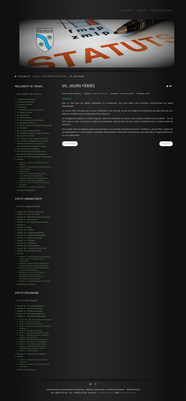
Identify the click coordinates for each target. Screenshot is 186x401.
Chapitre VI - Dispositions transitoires (31, 354)
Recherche (141, 10)
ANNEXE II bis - (24, 171)
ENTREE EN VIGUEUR (26, 190)
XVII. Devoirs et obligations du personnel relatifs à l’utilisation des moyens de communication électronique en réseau (32, 143)
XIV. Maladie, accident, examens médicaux (33, 133)
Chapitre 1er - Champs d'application (31, 212)
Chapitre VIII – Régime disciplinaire (30, 233)
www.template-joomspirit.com (184, 389)
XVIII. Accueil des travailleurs (28, 149)
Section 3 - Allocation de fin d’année (31, 324)
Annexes (20, 159)
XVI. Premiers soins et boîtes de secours (32, 138)
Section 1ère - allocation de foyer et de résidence (35, 319)
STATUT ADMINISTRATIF (28, 206)
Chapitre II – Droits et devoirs (28, 214)
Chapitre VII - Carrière (25, 230)
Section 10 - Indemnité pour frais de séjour (33, 344)
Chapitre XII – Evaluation (26, 243)
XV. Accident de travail (25, 136)
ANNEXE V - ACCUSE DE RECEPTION (32, 187)
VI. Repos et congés (24, 112)
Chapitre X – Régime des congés (29, 238)
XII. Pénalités (22, 128)
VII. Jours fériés (23, 115)
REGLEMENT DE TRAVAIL (29, 94)
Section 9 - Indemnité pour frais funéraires (33, 342)
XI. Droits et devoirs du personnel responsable (34, 125)
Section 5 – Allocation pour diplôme (30, 330)
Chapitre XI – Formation (26, 240)
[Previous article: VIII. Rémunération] (70, 143)
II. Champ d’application (25, 102)
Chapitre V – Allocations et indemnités (31, 316)
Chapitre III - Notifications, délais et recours (33, 217)
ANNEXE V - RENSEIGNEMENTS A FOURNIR (34, 281)
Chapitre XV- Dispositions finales (29, 251)
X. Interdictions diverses (26, 123)
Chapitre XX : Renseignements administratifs (34, 157)
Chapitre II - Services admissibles (30, 308)
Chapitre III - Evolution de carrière (30, 311)
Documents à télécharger (161, 10)
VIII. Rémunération (24, 117)
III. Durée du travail (24, 104)
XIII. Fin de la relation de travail (29, 131)
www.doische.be (128, 392)
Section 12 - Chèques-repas (28, 350)
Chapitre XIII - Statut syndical (28, 245)
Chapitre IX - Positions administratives (31, 235)
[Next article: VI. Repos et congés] (166, 143)
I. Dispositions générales (26, 99)
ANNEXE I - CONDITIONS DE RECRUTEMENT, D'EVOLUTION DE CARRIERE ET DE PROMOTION (35, 259)
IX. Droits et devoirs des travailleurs (30, 120)
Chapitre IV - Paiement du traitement (31, 314)
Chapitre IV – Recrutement (27, 219)
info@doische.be (105, 392)
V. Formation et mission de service (30, 110)
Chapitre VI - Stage (24, 227)
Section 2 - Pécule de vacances (29, 322)
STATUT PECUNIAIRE (27, 301)
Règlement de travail (100, 93)
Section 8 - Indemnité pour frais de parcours (33, 339)
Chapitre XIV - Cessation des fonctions (32, 248)
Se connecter (126, 10)
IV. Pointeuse (22, 107)
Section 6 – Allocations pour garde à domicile (34, 333)
